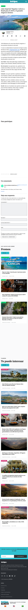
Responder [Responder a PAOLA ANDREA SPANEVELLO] (2, 191)
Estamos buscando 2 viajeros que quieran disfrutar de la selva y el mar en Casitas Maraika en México (12, 318)
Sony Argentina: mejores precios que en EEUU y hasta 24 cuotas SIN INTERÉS (14, 295)
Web (2, 227)
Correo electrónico (5, 222)
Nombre (3, 217)
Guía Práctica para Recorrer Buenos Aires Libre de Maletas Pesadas (12, 384)
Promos (3, 6)
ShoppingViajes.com (14, 49)
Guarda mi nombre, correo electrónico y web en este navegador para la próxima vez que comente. (13, 234)
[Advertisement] (14, 105)
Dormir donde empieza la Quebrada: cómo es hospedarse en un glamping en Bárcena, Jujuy (14, 500)
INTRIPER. (10, 579)
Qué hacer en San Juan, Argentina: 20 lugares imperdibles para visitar (13, 453)
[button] (1, 1)
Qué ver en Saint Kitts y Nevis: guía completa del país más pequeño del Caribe (13, 407)
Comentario (4, 202)
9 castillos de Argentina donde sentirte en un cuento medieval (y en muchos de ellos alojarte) (13, 477)
